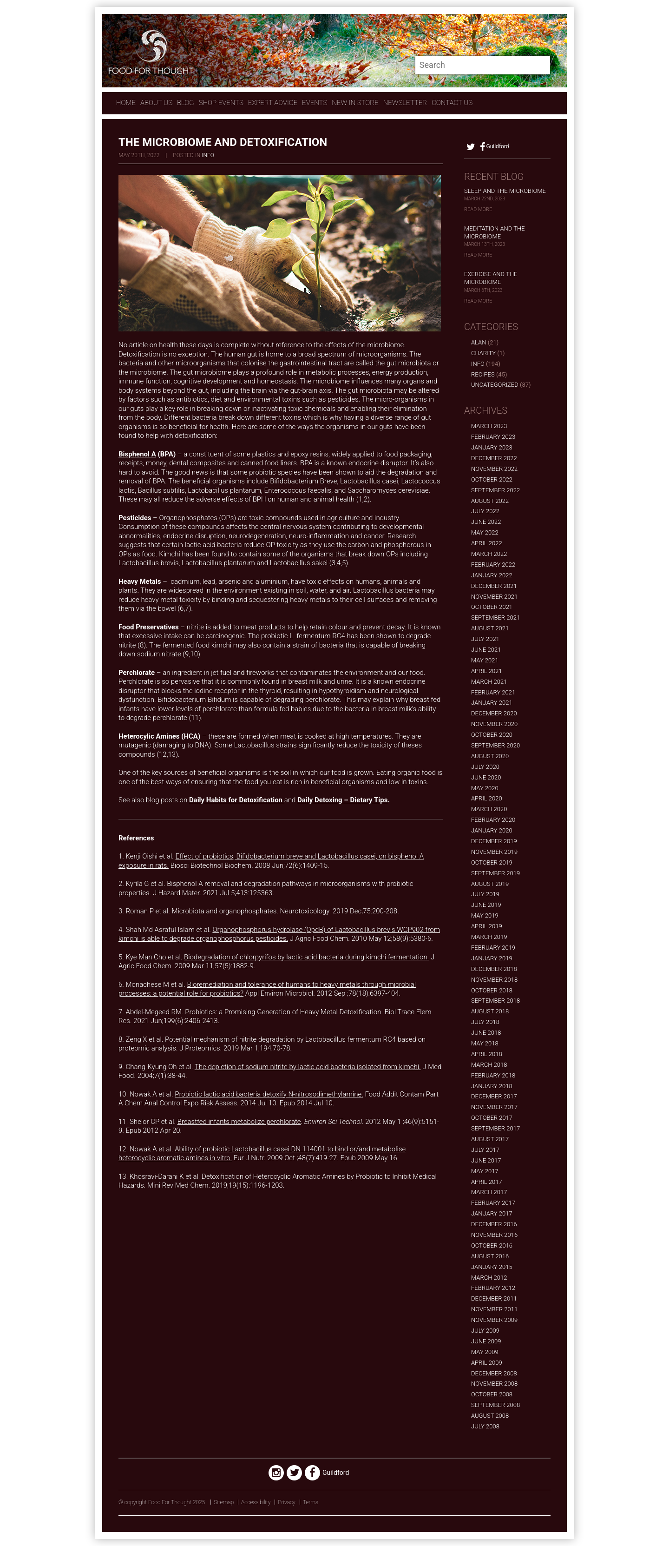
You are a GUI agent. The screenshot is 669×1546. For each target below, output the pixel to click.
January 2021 (491, 702)
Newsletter (405, 103)
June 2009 (486, 1341)
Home (126, 103)
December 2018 (494, 968)
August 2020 (490, 756)
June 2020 (486, 777)
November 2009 (494, 1319)
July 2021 (485, 638)
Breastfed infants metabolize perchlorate (239, 1121)
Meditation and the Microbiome (494, 232)
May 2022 (484, 532)
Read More (478, 209)
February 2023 (493, 436)
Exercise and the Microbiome (490, 278)
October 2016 (491, 1245)
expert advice (272, 103)
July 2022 (485, 511)
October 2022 (491, 479)
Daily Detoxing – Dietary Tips (342, 800)
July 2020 (485, 766)
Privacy (286, 1502)
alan (478, 342)
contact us (452, 103)
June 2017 (486, 1160)
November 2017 (494, 1106)
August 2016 (490, 1256)
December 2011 (494, 1298)
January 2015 (491, 1266)
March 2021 (489, 681)
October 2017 (491, 1117)
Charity (483, 353)
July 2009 (485, 1330)
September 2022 (495, 490)
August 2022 (490, 500)
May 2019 (484, 915)
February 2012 (493, 1287)
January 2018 (491, 1086)
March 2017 (489, 1192)
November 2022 (494, 468)
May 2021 (484, 660)
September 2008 (495, 1404)
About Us (156, 103)
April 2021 (486, 670)
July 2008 (485, 1426)
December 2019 (494, 841)
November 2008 (494, 1383)
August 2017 (490, 1139)
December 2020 (494, 713)
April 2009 (486, 1362)
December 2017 (494, 1096)
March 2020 (489, 809)
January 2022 (491, 575)
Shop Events (221, 103)
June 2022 (486, 521)
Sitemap (224, 1502)
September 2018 (495, 1000)
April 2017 (486, 1181)
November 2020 (494, 723)
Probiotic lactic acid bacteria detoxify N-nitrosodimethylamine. (269, 1094)
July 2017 (485, 1149)
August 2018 (490, 1011)
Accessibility (255, 1502)
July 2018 (485, 1021)
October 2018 (491, 990)
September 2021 (495, 617)
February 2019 (493, 947)
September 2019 (495, 873)
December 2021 (494, 585)
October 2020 (491, 734)
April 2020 (486, 798)
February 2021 (493, 692)
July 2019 (485, 894)
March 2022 (489, 553)
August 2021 (490, 628)
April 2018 (486, 1053)
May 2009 (484, 1351)
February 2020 (493, 819)
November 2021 (494, 596)
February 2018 (493, 1075)
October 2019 (491, 862)
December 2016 (494, 1224)
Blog (185, 103)
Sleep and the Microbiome (505, 190)
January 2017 (491, 1213)
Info (208, 155)
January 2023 (491, 447)
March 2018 (489, 1064)
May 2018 (484, 1043)
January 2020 (491, 830)
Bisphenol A (137, 454)
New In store (355, 103)
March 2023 (489, 426)
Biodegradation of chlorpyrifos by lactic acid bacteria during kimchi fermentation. (306, 957)
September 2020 (495, 745)
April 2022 (486, 543)
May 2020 (484, 788)
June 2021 (486, 649)
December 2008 (494, 1373)
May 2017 (484, 1171)
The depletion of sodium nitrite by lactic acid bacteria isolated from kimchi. (308, 1067)
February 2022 (493, 564)
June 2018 (486, 1032)
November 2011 (494, 1309)
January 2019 (491, 958)
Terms (310, 1502)
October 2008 (491, 1394)
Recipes (483, 374)
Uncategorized (494, 384)
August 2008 (490, 1415)
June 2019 (486, 904)
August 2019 (490, 883)
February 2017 (493, 1202)
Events (314, 103)
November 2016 (494, 1234)
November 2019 (494, 851)
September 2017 (495, 1128)
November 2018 (494, 979)
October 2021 (491, 606)
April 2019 (486, 926)
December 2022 (494, 458)
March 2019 (489, 936)
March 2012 (489, 1277)
